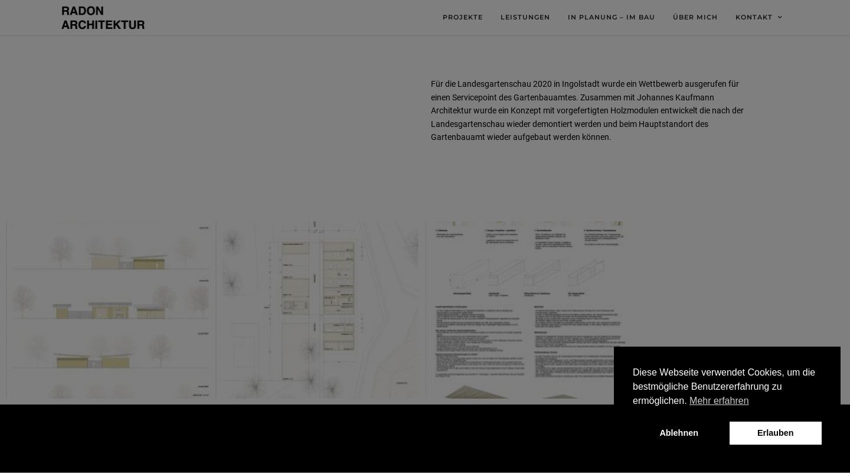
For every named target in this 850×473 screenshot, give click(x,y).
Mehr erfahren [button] (719, 401)
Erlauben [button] (775, 433)
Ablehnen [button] (678, 433)
